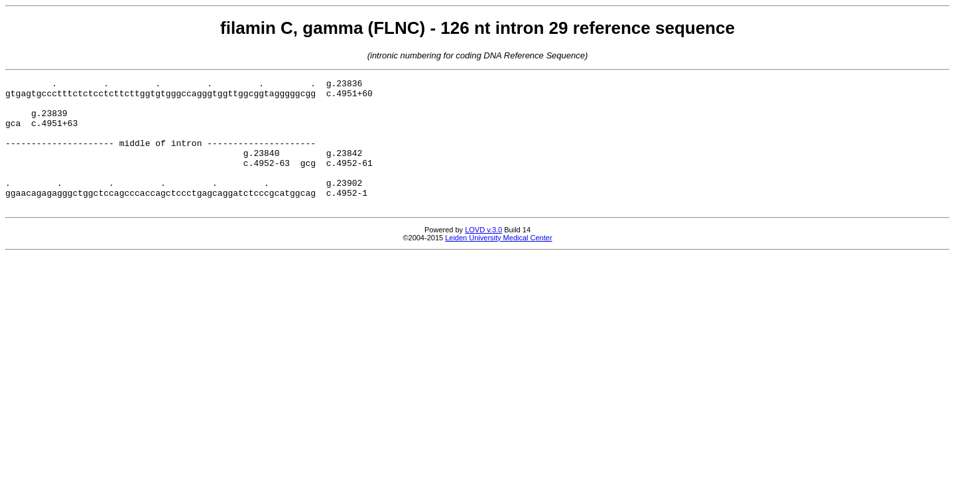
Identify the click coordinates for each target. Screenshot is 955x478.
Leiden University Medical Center (498, 264)
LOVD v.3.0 (483, 256)
